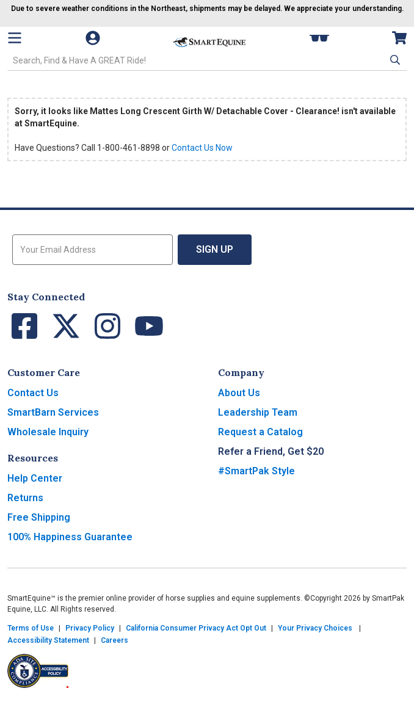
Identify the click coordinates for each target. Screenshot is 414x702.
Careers (114, 640)
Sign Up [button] (214, 249)
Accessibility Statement (48, 640)
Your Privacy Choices (315, 628)
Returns (25, 498)
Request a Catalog (260, 432)
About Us (239, 393)
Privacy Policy (89, 628)
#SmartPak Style (256, 471)
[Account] (99, 38)
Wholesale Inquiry (48, 432)
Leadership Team (257, 412)
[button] (394, 59)
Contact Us (33, 393)
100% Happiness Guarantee (70, 537)
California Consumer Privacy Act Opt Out (196, 628)
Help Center (34, 478)
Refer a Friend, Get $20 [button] (271, 451)
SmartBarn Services (53, 412)
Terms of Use (30, 628)
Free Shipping (38, 517)
